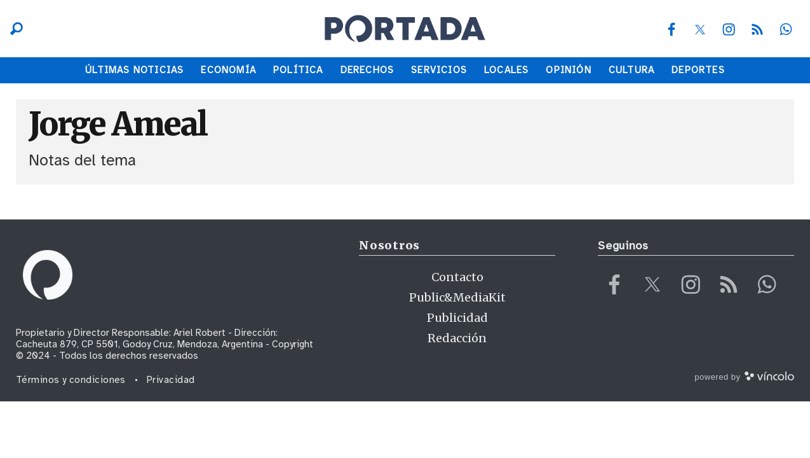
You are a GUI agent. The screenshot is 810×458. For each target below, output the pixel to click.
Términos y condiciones (71, 379)
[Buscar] (13, 28)
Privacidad (171, 379)
